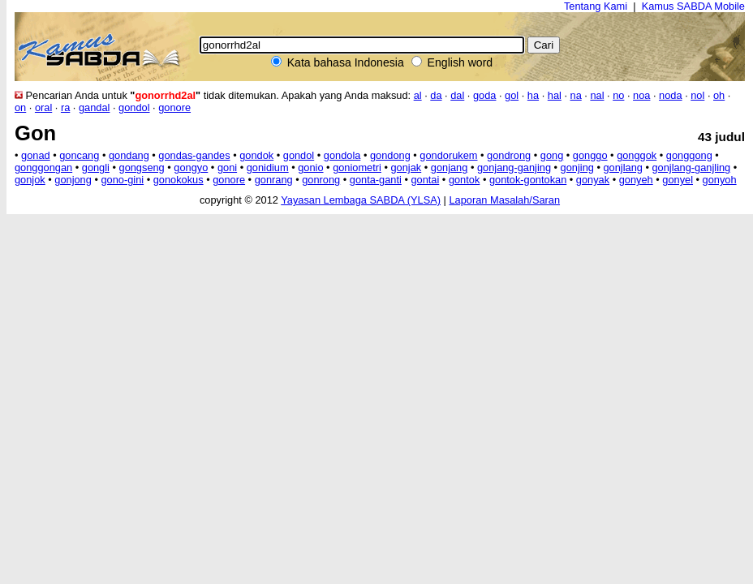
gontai (425, 180)
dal (457, 95)
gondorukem (448, 155)
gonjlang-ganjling (691, 167)
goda (484, 95)
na (576, 95)
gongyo (191, 167)
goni (227, 167)
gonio (310, 167)
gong (551, 155)
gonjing (577, 167)
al (418, 95)
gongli (96, 167)
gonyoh (720, 180)
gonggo (590, 155)
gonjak (405, 167)
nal (597, 95)
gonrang (274, 180)
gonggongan (43, 167)
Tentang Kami (595, 6)
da (435, 95)
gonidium (268, 167)
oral (43, 107)
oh (719, 95)
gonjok (30, 180)
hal (555, 95)
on (20, 107)
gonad (35, 155)
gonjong (73, 180)
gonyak (592, 180)
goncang (79, 155)
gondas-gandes (194, 155)
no (618, 95)
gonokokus (178, 180)
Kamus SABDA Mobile (693, 6)
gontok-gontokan (527, 180)
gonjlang (622, 167)
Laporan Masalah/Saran (504, 200)
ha (533, 95)
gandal (94, 107)
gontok (464, 180)
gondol (133, 107)
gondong (390, 155)
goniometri (357, 167)
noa (641, 95)
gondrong (509, 155)
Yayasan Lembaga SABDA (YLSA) (361, 200)
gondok (256, 155)
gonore (174, 107)
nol (697, 95)
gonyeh (636, 180)
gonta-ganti (376, 180)
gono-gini (122, 180)
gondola (342, 155)
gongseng (142, 167)
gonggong (689, 155)
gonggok (636, 155)
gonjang (449, 167)
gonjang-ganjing (514, 167)
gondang (129, 155)
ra (65, 107)
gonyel (677, 180)
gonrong (321, 180)
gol (511, 95)
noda (670, 95)
